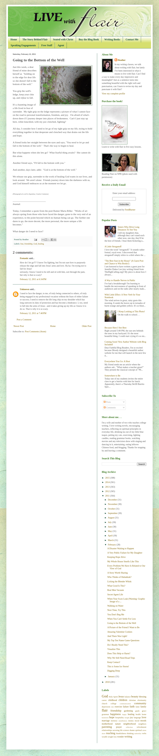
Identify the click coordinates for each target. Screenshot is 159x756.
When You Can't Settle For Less (121, 619)
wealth (104, 737)
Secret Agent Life (115, 594)
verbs (144, 733)
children (123, 700)
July (110, 522)
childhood (112, 700)
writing (128, 736)
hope (111, 717)
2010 (107, 682)
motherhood (107, 724)
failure (126, 706)
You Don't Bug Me (115, 614)
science (126, 730)
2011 (107, 496)
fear (21, 244)
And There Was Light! (117, 636)
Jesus (121, 696)
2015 (107, 478)
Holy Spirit (113, 697)
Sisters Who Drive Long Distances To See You (128, 228)
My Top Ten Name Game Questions (123, 640)
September (113, 513)
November (113, 504)
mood (137, 721)
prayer (119, 727)
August (111, 517)
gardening (128, 711)
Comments (110, 407)
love (144, 717)
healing (41, 244)
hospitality (119, 717)
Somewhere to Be (113, 376)
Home (13, 39)
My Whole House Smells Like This (123, 561)
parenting (107, 726)
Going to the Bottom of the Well (121, 623)
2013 (107, 487)
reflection (129, 727)
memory (114, 721)
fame (138, 707)
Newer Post (19, 326)
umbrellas (137, 733)
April (110, 535)
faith (132, 706)
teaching (110, 733)
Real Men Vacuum (115, 590)
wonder (120, 737)
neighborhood (129, 724)
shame (132, 730)
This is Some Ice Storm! (118, 666)
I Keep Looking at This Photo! (131, 311)
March (111, 540)
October (112, 509)
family (143, 706)
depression (106, 707)
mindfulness (122, 721)
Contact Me (132, 39)
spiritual (138, 730)
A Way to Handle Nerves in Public (120, 280)
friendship (28, 244)
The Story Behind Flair (35, 39)
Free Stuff (46, 45)
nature (118, 724)
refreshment (141, 727)
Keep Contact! (113, 662)
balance (127, 697)
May (110, 531)
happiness (115, 714)
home (144, 714)
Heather (122, 60)
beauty (134, 696)
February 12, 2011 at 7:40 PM (33, 313)
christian (132, 700)
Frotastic (24, 258)
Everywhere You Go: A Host (117, 361)
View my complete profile (113, 93)
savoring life (118, 730)
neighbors (142, 724)
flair (105, 710)
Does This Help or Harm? (118, 653)
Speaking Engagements (23, 45)
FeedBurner (130, 210)
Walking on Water (115, 606)
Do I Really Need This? (117, 645)
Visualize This (113, 649)
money (131, 721)
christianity (141, 700)
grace (144, 711)
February (112, 544)
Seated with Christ (63, 39)
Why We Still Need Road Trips (121, 658)
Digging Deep (113, 671)
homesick (105, 718)
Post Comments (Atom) (35, 331)
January (111, 676)
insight (126, 718)
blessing (142, 696)
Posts (107, 402)
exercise (118, 706)
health (138, 714)
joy (131, 717)
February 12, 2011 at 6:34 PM (33, 279)
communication (125, 704)
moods (143, 720)
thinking (130, 733)
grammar (105, 714)
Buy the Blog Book (89, 39)
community (140, 703)
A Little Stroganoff (113, 246)
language (137, 717)
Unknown (24, 289)
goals (137, 711)
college (113, 703)
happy (124, 714)
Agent (61, 45)
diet (112, 707)
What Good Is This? (116, 586)
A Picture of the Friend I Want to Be (123, 627)
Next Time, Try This (116, 610)
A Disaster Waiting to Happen (120, 548)
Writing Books (112, 39)
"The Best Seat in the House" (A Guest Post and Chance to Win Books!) (124, 262)
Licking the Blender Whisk (119, 581)
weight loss (112, 737)
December (113, 500)
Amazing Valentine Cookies (119, 632)
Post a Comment (24, 319)
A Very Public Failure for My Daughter (124, 553)
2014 (107, 482)
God (35, 244)
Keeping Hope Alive (116, 557)
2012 (107, 491)
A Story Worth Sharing (117, 573)
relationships (107, 730)
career (104, 700)
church (104, 703)
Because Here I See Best (116, 328)
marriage (106, 720)
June (110, 527)
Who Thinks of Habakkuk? (119, 577)
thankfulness (121, 733)
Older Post (87, 326)
